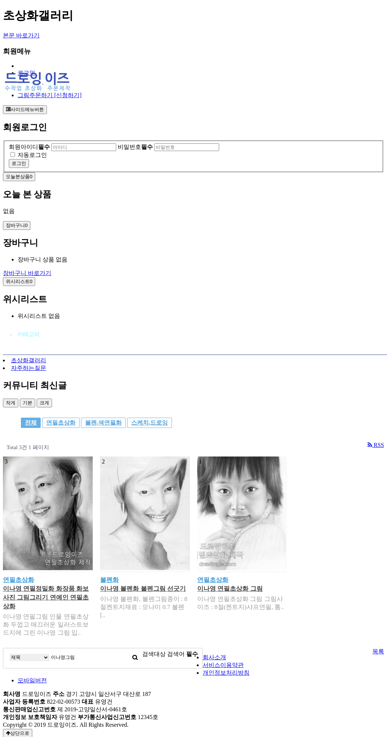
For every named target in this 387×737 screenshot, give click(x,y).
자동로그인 (32, 155)
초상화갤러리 (28, 360)
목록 (378, 651)
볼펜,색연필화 (103, 422)
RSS (376, 445)
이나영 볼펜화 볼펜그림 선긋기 (143, 588)
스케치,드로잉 (149, 422)
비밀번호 (135, 147)
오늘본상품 (19, 176)
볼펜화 (109, 579)
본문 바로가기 (21, 35)
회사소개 (214, 657)
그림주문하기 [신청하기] (50, 95)
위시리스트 (19, 281)
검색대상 (154, 654)
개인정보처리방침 (226, 673)
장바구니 (16, 225)
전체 (31, 422)
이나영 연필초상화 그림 (230, 588)
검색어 (182, 654)
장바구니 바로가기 (27, 273)
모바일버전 (32, 680)
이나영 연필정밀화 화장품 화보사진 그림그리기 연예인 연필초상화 (46, 597)
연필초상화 (60, 422)
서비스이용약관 (223, 665)
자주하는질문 (28, 368)
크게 (44, 403)
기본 (27, 403)
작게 (10, 403)
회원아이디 (29, 147)
